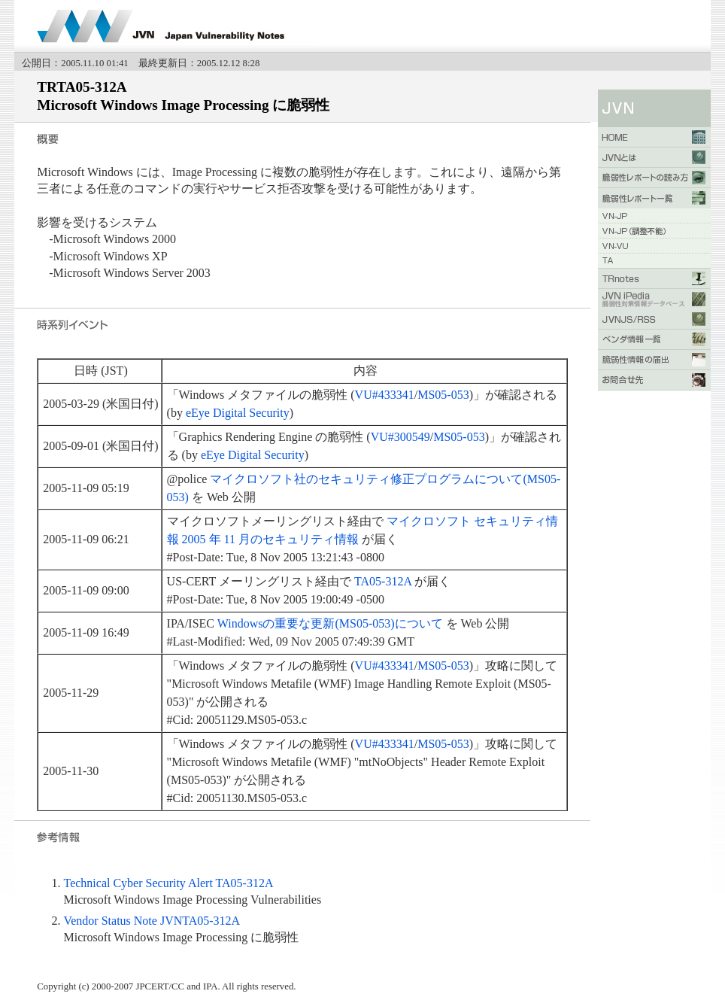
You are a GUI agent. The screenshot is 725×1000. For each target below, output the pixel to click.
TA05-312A (382, 581)
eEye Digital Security (238, 412)
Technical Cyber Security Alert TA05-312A (168, 883)
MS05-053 (443, 394)
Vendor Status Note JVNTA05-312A (151, 920)
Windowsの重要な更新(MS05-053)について (330, 623)
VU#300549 (400, 436)
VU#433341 (384, 394)
